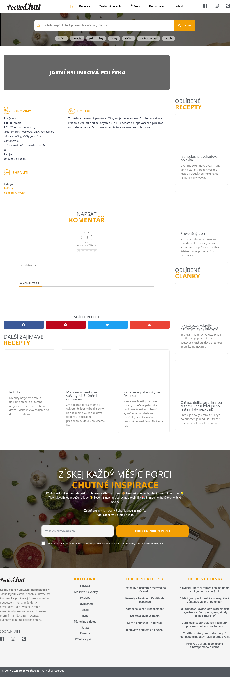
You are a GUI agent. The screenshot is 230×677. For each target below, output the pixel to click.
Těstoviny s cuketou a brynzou (144, 630)
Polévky (8, 188)
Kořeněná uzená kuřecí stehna (145, 609)
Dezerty (85, 633)
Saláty (85, 627)
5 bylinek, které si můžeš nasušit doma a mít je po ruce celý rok (204, 589)
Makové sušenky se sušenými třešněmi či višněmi (81, 395)
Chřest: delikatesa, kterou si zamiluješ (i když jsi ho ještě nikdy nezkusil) (201, 406)
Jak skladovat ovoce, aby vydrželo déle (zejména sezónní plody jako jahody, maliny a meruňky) (204, 612)
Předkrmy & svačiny (85, 592)
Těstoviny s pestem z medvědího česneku (145, 589)
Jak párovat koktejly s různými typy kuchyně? (200, 327)
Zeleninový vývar (14, 193)
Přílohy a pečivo (85, 639)
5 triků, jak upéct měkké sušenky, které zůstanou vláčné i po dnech (204, 600)
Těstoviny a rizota (85, 621)
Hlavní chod (85, 604)
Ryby (85, 615)
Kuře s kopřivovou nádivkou (145, 623)
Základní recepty (110, 6)
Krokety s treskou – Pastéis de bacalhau (144, 600)
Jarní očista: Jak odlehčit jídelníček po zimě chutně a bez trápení (204, 624)
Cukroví (85, 586)
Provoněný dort (193, 233)
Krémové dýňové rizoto (145, 616)
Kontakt (178, 6)
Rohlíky (15, 392)
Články (135, 6)
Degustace (156, 6)
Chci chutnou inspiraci (152, 531)
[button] (24, 325)
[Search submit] (185, 25)
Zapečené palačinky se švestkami (141, 394)
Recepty (84, 6)
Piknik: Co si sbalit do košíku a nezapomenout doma (204, 645)
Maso (85, 610)
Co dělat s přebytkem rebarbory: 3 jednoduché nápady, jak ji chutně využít (205, 635)
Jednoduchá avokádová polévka (199, 158)
